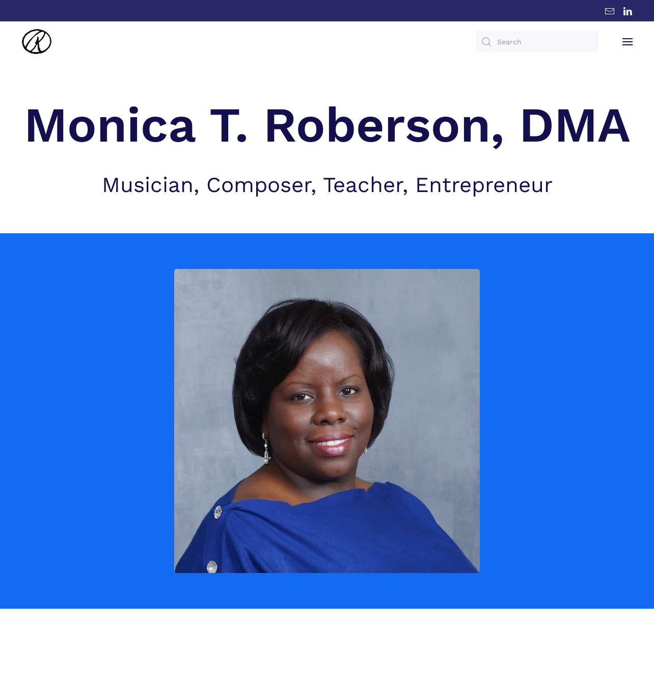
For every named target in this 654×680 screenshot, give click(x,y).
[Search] (537, 41)
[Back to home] (36, 41)
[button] (627, 41)
